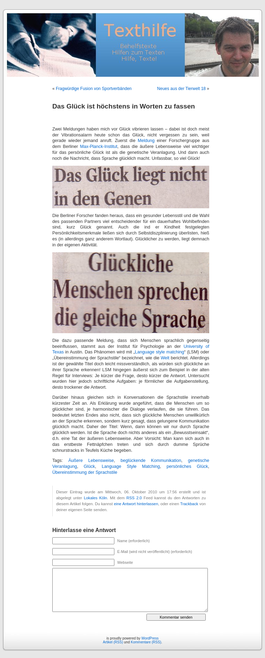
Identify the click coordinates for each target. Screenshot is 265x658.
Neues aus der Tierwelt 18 (181, 88)
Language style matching (159, 352)
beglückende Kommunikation (151, 460)
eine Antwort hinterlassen (136, 504)
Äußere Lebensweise (91, 460)
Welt (165, 358)
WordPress (149, 638)
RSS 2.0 (134, 498)
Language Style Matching (131, 466)
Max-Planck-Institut (98, 146)
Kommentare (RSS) (146, 642)
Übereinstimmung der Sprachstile (84, 472)
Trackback (189, 504)
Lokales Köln (95, 498)
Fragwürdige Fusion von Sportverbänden (93, 88)
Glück (89, 466)
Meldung (146, 140)
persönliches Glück (187, 466)
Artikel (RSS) (113, 642)
